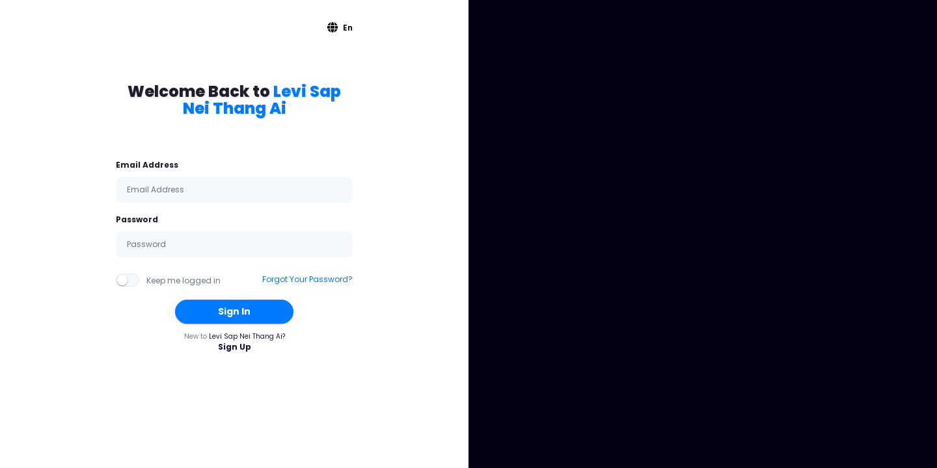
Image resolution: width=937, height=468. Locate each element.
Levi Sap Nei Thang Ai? (247, 336)
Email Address (147, 164)
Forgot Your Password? (307, 279)
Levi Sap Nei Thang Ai (262, 100)
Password (137, 219)
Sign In (234, 311)
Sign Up (234, 346)
